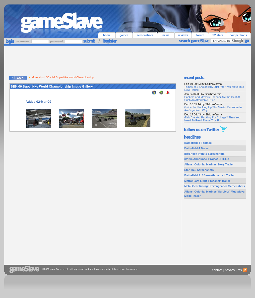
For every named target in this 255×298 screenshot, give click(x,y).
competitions (238, 35)
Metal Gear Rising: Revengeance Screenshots (214, 186)
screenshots (145, 35)
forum (200, 35)
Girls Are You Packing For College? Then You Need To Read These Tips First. (212, 119)
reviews (183, 35)
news (165, 35)
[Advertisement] (127, 60)
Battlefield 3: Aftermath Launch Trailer (209, 175)
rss (242, 270)
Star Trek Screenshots (199, 169)
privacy (230, 270)
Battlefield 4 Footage (198, 142)
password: (57, 41)
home (107, 35)
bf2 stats (217, 35)
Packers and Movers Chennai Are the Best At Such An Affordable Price (212, 98)
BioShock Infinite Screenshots (204, 153)
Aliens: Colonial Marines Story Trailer (209, 164)
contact (217, 270)
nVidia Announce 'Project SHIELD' (206, 158)
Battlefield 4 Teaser (197, 148)
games (124, 35)
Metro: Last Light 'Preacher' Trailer (207, 180)
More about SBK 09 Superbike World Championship (61, 77)
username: (23, 41)
